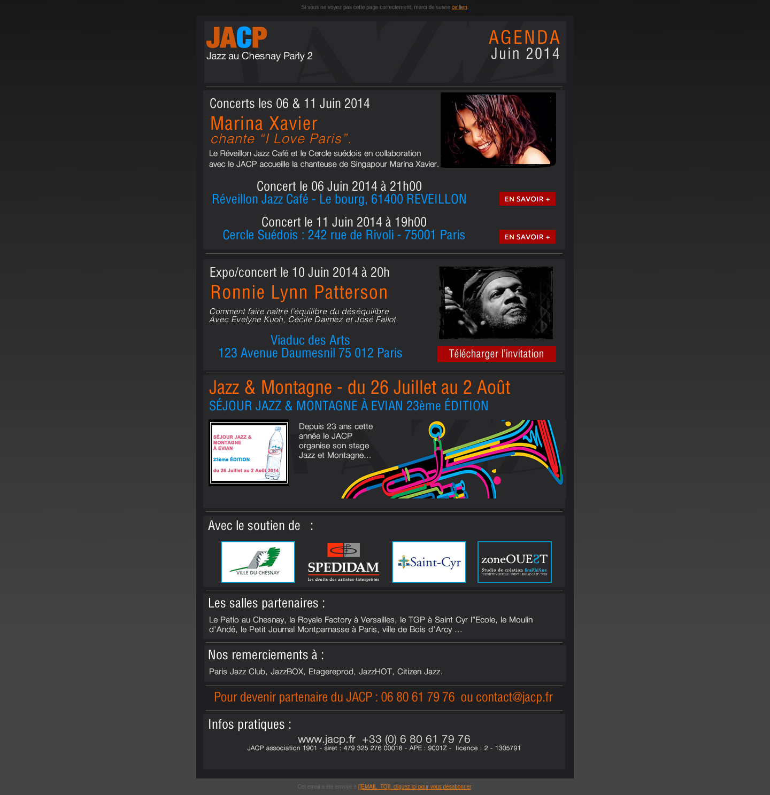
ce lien (459, 7)
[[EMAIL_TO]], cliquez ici (388, 787)
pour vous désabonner (444, 787)
